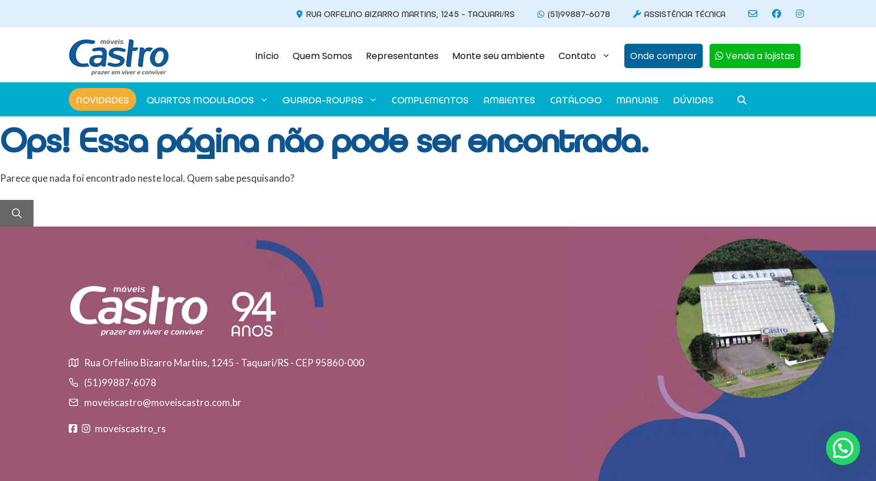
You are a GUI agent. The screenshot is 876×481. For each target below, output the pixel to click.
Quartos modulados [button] (208, 99)
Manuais (637, 99)
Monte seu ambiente (498, 55)
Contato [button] (588, 56)
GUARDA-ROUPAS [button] (330, 99)
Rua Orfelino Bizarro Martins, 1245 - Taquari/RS (404, 13)
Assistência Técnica (677, 13)
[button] (660, 56)
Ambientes (509, 99)
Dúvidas (693, 99)
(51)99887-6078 (572, 13)
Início (267, 55)
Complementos (430, 99)
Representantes (402, 55)
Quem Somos (322, 55)
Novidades (102, 99)
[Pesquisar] (17, 213)
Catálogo (576, 99)
